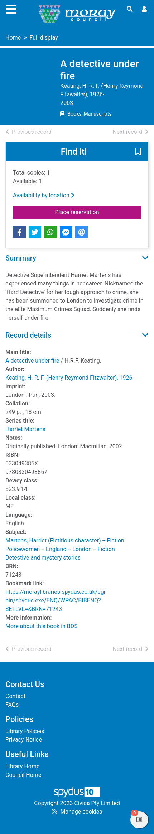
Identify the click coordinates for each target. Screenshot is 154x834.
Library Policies (24, 731)
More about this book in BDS (41, 626)
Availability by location (43, 195)
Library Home (22, 766)
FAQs (12, 704)
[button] (138, 152)
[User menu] (144, 9)
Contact (15, 696)
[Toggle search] (129, 9)
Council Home (23, 775)
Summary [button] (20, 258)
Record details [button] (28, 335)
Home (13, 37)
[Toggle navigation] (11, 8)
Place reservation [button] (98, 212)
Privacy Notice (23, 739)
